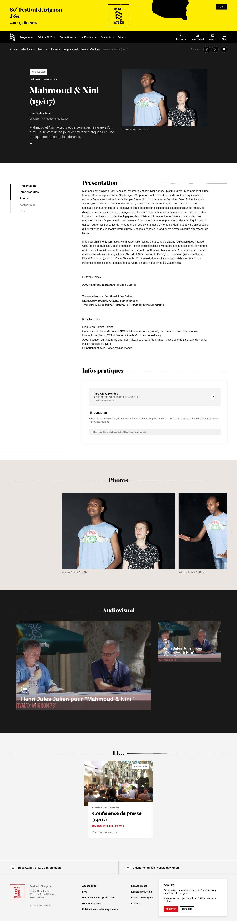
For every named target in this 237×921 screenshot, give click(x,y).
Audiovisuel (27, 204)
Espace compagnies (142, 897)
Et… (22, 211)
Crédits (135, 903)
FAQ (84, 891)
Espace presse (139, 886)
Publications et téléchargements (100, 909)
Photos (24, 198)
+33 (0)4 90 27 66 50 (40, 905)
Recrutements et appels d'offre (99, 897)
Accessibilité (89, 886)
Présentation (28, 185)
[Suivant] (232, 531)
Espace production (141, 891)
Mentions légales (91, 903)
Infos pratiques (29, 192)
